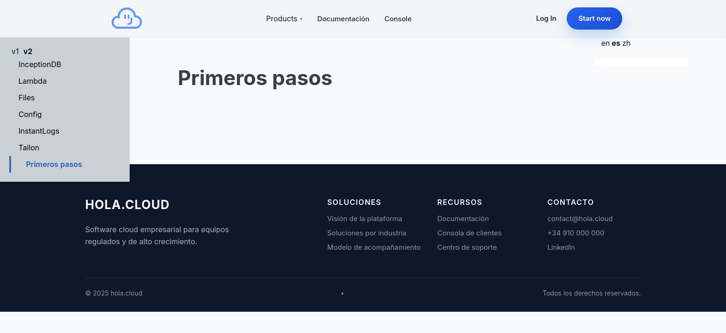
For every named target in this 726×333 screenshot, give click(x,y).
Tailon (29, 147)
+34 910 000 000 (575, 232)
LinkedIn (561, 247)
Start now (594, 18)
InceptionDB (40, 64)
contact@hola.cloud (580, 218)
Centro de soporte (467, 247)
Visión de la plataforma (364, 218)
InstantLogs (39, 131)
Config (30, 114)
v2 (28, 51)
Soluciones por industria (367, 232)
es (616, 43)
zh (626, 43)
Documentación (343, 18)
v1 (15, 51)
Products (284, 18)
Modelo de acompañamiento (374, 247)
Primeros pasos (54, 164)
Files (27, 97)
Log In (546, 18)
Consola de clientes (469, 232)
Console (398, 18)
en (605, 43)
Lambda (33, 81)
